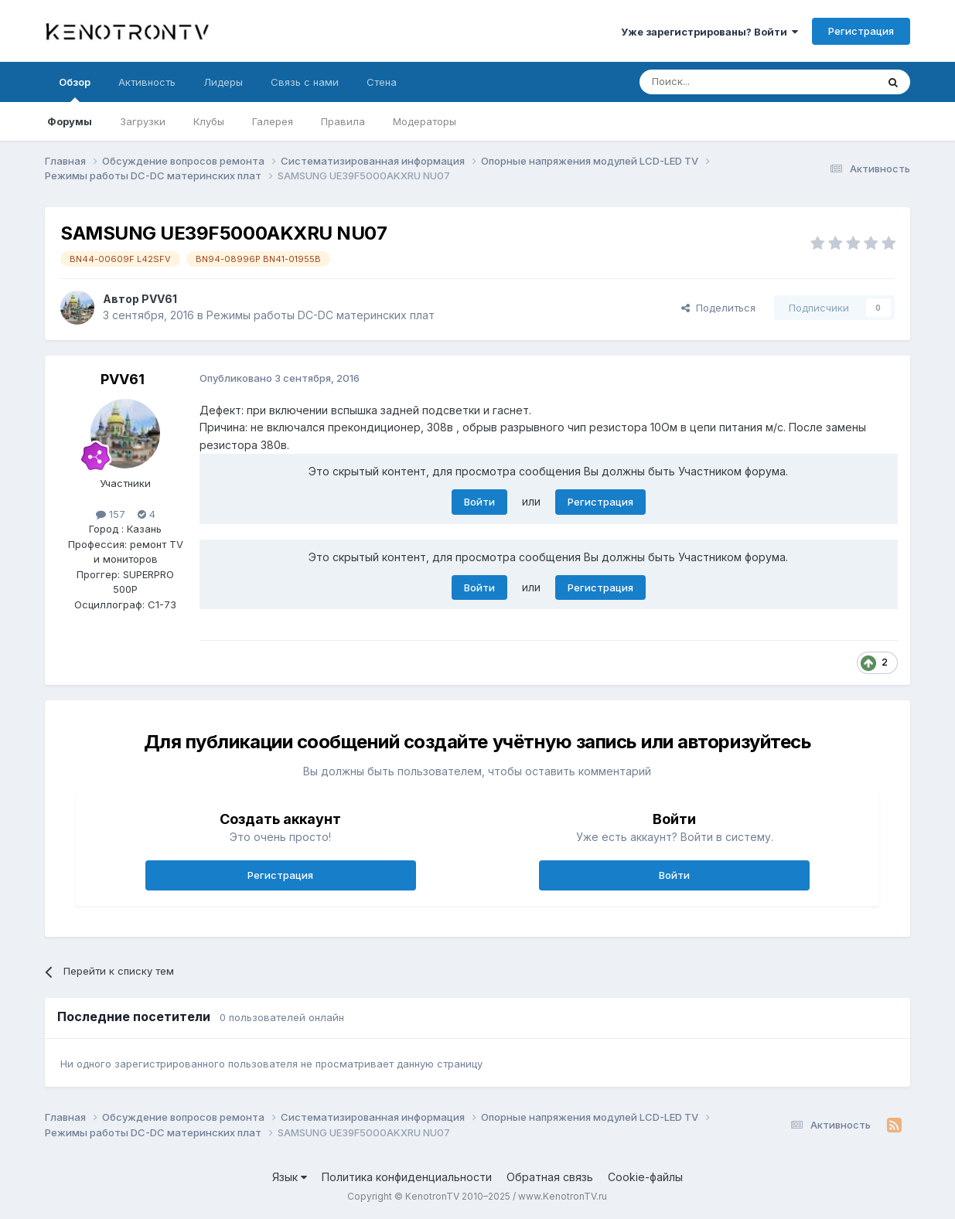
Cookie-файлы (645, 1176)
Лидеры (223, 82)
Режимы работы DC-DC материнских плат (320, 315)
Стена (382, 82)
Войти (479, 501)
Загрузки (142, 121)
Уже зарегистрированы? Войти (709, 32)
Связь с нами (305, 82)
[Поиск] (722, 82)
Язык (289, 1176)
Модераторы (424, 121)
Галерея (272, 121)
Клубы (208, 121)
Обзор (74, 89)
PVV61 (159, 298)
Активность (147, 82)
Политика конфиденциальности (407, 1176)
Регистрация (861, 31)
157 (110, 514)
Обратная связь (549, 1176)
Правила (343, 121)
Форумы (69, 121)
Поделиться (718, 307)
